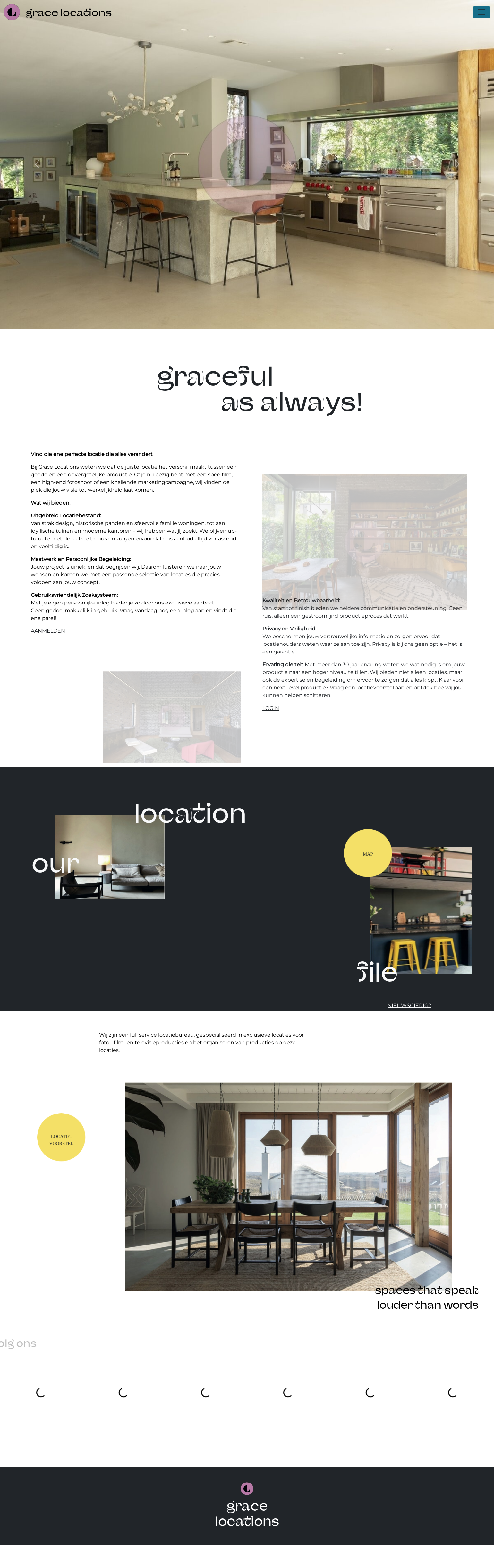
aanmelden (48, 631)
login (270, 708)
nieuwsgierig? (409, 1005)
